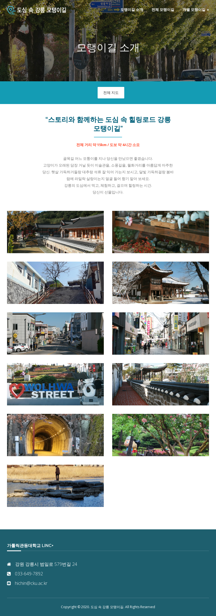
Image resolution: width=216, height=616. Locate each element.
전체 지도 (111, 92)
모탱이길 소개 (131, 10)
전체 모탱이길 (162, 10)
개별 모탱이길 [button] (196, 10)
